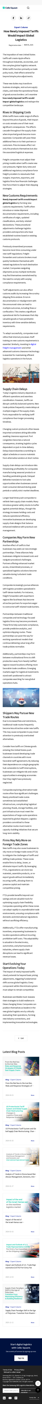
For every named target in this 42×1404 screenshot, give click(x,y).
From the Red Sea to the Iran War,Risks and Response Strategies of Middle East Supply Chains (19, 1084)
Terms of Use (7, 1370)
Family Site (32, 1397)
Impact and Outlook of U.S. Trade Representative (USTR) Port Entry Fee (20, 1266)
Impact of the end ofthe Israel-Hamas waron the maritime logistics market (18, 1221)
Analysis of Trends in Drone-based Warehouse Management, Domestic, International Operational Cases (20, 1175)
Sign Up (21, 1358)
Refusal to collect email (12, 1372)
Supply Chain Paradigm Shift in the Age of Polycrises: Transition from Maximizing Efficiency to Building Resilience (20, 1311)
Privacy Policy (19, 1370)
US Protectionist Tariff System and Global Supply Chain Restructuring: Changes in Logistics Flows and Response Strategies (20, 1130)
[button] (10, 8)
